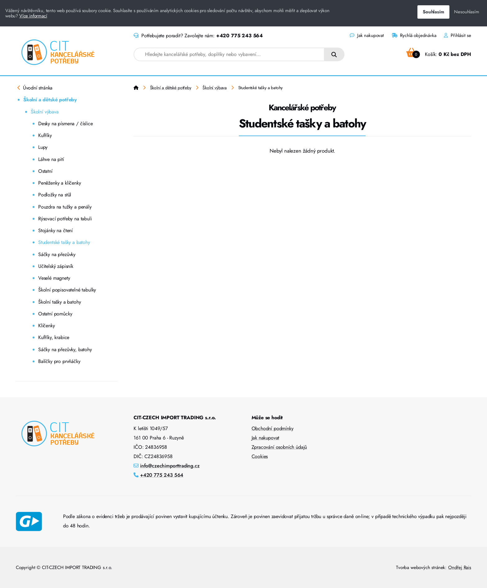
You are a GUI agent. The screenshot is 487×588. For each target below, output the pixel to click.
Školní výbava (45, 111)
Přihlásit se (457, 35)
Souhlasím (433, 11)
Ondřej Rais (459, 567)
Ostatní (45, 171)
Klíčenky (46, 325)
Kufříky (45, 135)
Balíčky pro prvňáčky (59, 361)
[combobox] (229, 54)
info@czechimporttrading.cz (170, 465)
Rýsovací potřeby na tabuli (65, 218)
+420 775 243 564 (239, 35)
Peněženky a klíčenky (59, 182)
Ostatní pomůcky (55, 313)
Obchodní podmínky (273, 428)
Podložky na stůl (54, 194)
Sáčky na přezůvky (56, 254)
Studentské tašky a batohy (64, 242)
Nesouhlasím (466, 11)
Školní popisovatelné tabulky (67, 289)
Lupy (43, 147)
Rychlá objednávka (414, 35)
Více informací (33, 15)
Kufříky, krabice (53, 337)
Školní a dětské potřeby (50, 99)
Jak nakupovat (367, 35)
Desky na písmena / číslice (65, 123)
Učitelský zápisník (55, 266)
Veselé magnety (54, 278)
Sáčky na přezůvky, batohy (65, 349)
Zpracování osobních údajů (279, 447)
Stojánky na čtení (55, 230)
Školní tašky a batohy (59, 301)
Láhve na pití (51, 159)
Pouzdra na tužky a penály (65, 206)
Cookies (260, 456)
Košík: (438, 54)
